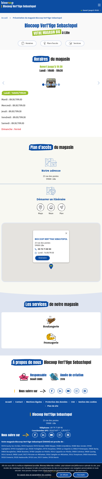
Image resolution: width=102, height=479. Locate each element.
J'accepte (81, 475)
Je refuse (64, 475)
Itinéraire (42, 258)
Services (75, 43)
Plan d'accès (51, 43)
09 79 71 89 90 (44, 249)
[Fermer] (66, 233)
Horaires (27, 43)
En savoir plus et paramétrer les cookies (34, 475)
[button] (3, 83)
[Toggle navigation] (99, 5)
